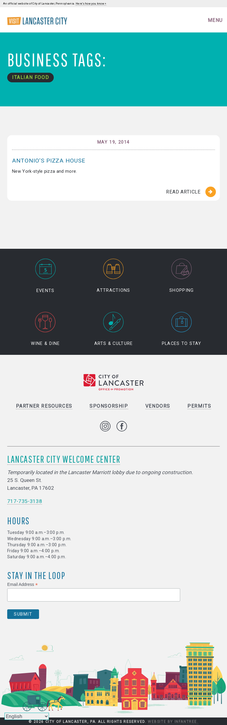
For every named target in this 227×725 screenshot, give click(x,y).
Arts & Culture (113, 329)
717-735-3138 (24, 501)
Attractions (113, 275)
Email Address (22, 584)
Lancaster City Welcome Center (63, 459)
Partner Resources (44, 406)
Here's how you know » (91, 3)
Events (45, 275)
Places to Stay (181, 329)
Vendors (157, 406)
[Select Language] (27, 716)
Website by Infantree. (173, 722)
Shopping (181, 275)
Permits (199, 406)
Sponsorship (108, 406)
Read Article (183, 192)
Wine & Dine (45, 329)
